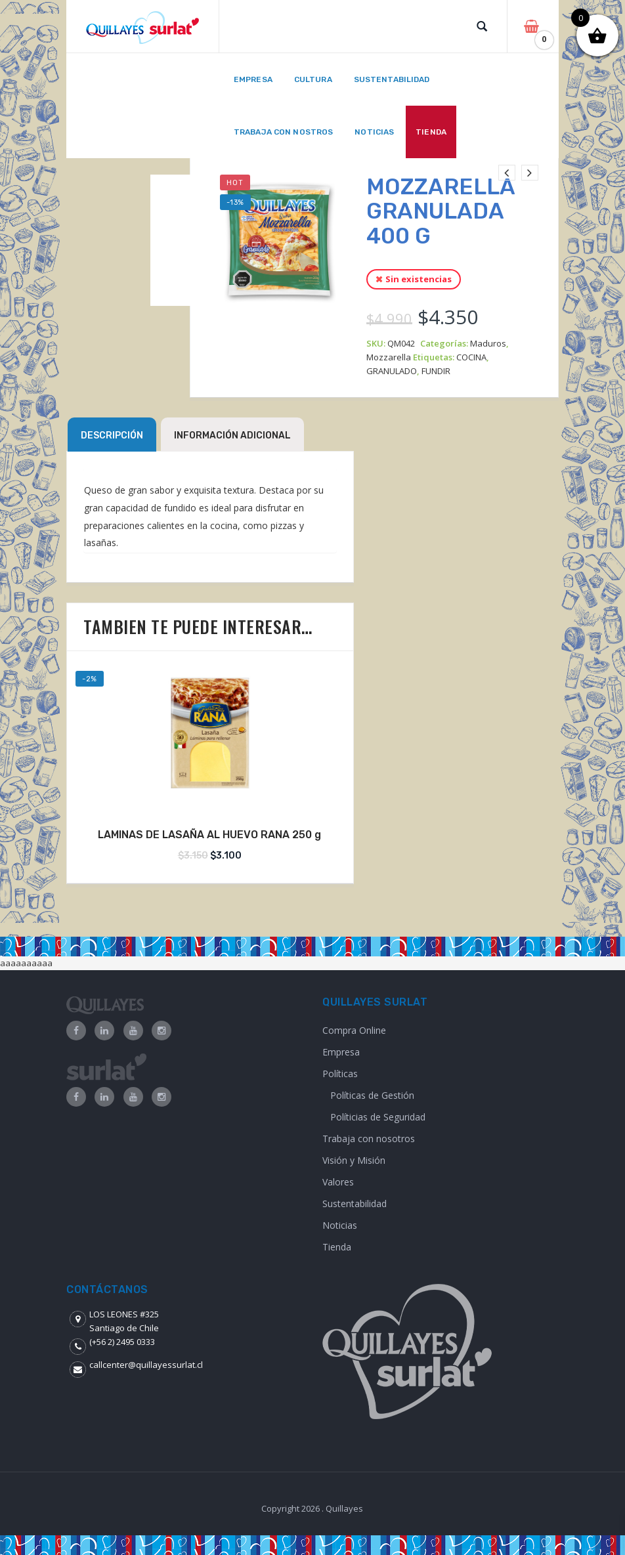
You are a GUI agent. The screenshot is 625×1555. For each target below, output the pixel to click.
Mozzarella (388, 357)
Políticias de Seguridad (377, 1117)
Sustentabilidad (354, 1203)
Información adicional (232, 435)
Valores (338, 1182)
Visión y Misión (353, 1160)
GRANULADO (391, 371)
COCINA (471, 357)
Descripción (112, 435)
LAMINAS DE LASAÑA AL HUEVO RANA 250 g (209, 834)
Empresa (341, 1052)
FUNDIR (435, 371)
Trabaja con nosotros (368, 1138)
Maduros (488, 343)
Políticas (340, 1073)
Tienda (336, 1247)
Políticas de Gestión (372, 1095)
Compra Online (354, 1030)
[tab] (112, 434)
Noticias (339, 1225)
